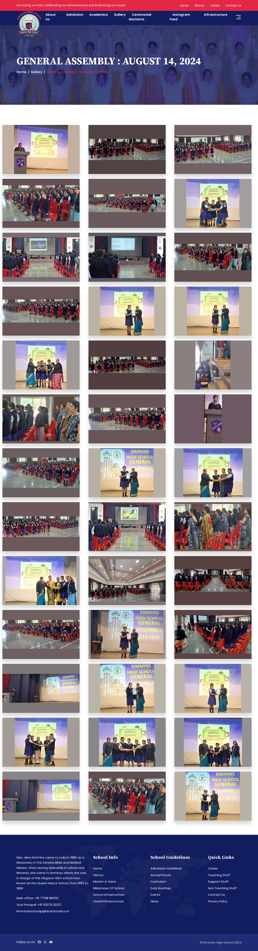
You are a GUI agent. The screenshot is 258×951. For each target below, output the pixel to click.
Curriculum (158, 881)
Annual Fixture (161, 875)
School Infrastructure (109, 894)
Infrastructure (215, 14)
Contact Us (233, 5)
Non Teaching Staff (222, 888)
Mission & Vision (104, 881)
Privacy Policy (218, 901)
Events (155, 894)
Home (184, 5)
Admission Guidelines (166, 868)
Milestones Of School (109, 888)
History (98, 875)
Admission (74, 14)
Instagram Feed (180, 17)
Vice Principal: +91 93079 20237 (39, 905)
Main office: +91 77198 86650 (37, 898)
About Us (51, 17)
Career (215, 5)
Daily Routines (161, 888)
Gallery (120, 14)
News (155, 901)
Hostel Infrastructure (108, 901)
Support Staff (218, 881)
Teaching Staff (219, 875)
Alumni (199, 5)
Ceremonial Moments (140, 17)
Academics (98, 14)
